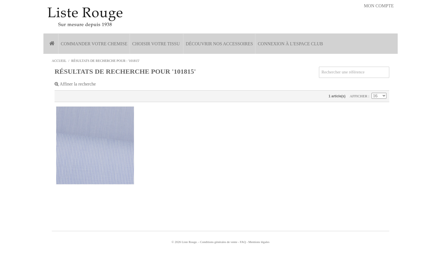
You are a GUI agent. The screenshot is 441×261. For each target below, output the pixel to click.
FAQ (243, 242)
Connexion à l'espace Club (290, 43)
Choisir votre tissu (156, 43)
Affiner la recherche (75, 84)
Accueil (59, 61)
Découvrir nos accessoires (219, 43)
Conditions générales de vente (218, 242)
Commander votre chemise (94, 43)
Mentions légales (258, 242)
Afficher (359, 96)
